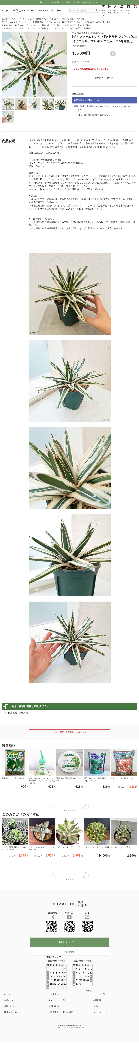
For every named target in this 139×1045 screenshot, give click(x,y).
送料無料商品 (7, 28)
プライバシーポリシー (103, 1006)
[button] (86, 806)
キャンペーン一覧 (57, 1000)
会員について (10, 1000)
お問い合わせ (55, 1006)
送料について (78, 93)
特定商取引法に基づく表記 (61, 1012)
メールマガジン (100, 1012)
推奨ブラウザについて (14, 1012)
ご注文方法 (54, 994)
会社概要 (97, 1000)
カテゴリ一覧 (99, 994)
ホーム (7, 994)
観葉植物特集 (7, 25)
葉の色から (19, 25)
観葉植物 (5, 19)
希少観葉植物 (38, 22)
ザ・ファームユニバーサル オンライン (16, 22)
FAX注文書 (69, 952)
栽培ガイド (9, 1006)
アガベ (13, 19)
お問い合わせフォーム (69, 942)
